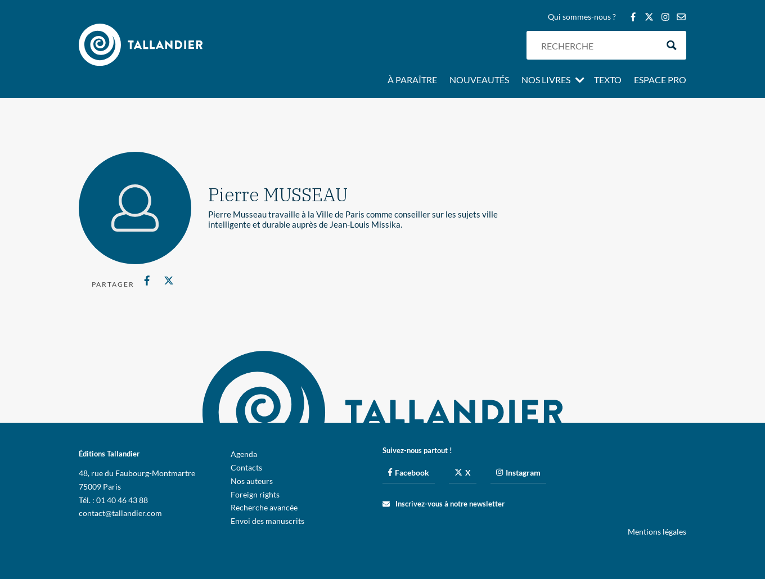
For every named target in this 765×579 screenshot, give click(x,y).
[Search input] (596, 45)
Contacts (246, 467)
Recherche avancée (264, 507)
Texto (608, 80)
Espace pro (660, 80)
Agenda (244, 454)
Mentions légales (657, 531)
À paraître (412, 80)
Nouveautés (479, 80)
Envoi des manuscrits (267, 521)
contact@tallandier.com (120, 513)
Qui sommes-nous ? (582, 17)
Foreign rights (255, 494)
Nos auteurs (252, 481)
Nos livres (545, 80)
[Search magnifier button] (672, 45)
